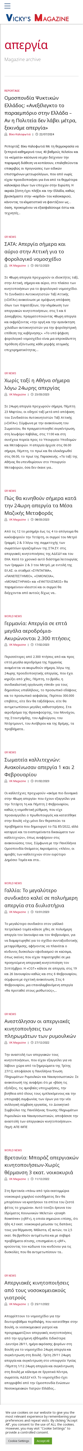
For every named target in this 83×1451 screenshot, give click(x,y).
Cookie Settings (18, 1441)
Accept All (43, 1441)
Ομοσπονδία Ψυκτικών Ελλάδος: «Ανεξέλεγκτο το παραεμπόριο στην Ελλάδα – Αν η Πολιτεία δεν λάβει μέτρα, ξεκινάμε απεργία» (40, 113)
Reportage (12, 91)
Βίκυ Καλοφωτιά (19, 134)
